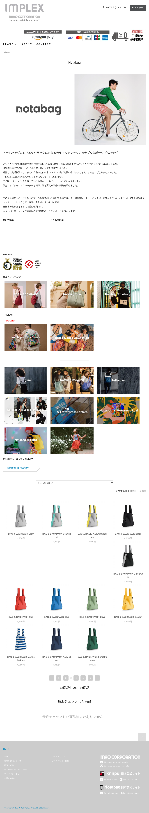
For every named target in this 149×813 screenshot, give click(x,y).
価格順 (133, 491)
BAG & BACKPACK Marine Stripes (56, 622)
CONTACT (43, 44)
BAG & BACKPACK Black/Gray (21, 579)
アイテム (137, 7)
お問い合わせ (10, 741)
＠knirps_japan (128, 743)
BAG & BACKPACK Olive (128, 577)
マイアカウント (113, 7)
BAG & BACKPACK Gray (21, 534)
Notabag (6, 52)
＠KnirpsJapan (108, 743)
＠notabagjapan (109, 756)
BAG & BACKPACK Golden (21, 620)
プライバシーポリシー (13, 737)
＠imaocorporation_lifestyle (114, 729)
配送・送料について (12, 729)
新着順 (143, 491)
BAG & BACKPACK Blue (92, 577)
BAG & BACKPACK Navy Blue (92, 622)
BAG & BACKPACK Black (128, 534)
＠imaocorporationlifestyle (114, 725)
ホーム (7, 720)
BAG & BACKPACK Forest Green (128, 622)
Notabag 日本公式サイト (19, 468)
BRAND (10, 44)
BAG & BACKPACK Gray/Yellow (92, 535)
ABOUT (26, 44)
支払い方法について (12, 724)
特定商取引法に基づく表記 (15, 733)
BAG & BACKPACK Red (56, 577)
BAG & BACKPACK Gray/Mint (56, 535)
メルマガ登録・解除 (60, 724)
